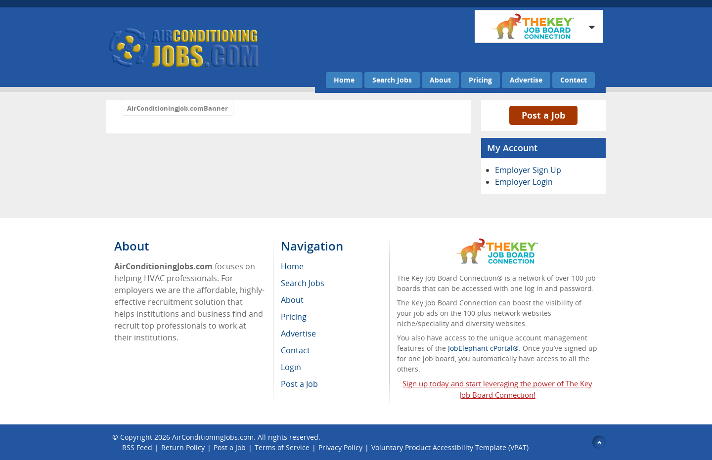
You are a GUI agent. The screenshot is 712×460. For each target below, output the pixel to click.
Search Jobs (392, 79)
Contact (573, 79)
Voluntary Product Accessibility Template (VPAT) (450, 447)
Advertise (526, 79)
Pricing (480, 79)
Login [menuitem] (291, 367)
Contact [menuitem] (295, 350)
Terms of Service (282, 447)
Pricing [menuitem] (294, 316)
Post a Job (543, 115)
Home (344, 79)
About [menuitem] (292, 299)
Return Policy (183, 447)
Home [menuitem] (292, 266)
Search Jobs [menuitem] (302, 283)
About (440, 79)
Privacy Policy (340, 447)
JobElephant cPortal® (483, 348)
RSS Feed (137, 447)
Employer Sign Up (528, 170)
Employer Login (524, 181)
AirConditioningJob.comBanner (177, 108)
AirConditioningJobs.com (213, 437)
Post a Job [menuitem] (299, 383)
